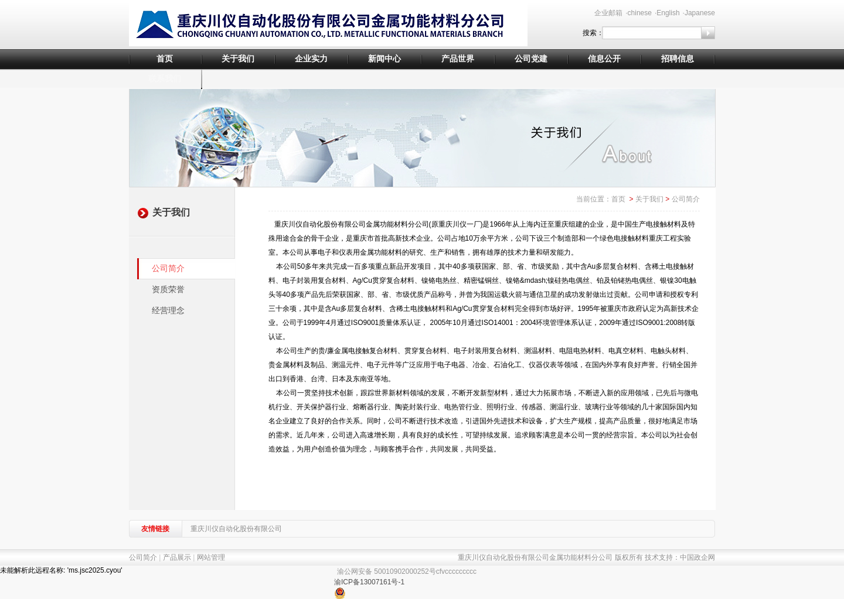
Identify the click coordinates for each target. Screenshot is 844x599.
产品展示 (177, 557)
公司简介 (168, 268)
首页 (164, 58)
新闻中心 (384, 58)
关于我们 (238, 58)
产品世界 (457, 58)
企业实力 (311, 58)
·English (667, 13)
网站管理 (211, 557)
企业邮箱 (608, 13)
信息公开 (604, 58)
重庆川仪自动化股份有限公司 (236, 529)
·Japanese (699, 13)
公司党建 (531, 58)
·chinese (638, 13)
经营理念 (168, 310)
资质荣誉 (168, 289)
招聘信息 (677, 58)
